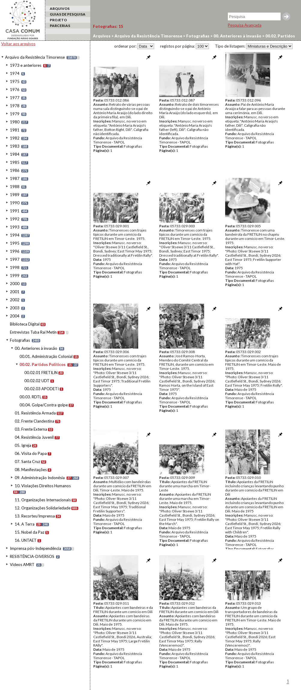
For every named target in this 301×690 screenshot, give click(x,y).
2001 (14, 291)
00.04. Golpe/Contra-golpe (43, 404)
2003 (14, 307)
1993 (14, 227)
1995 (14, 243)
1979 (14, 113)
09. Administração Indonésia (40, 477)
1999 (14, 275)
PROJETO (58, 20)
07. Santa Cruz (27, 461)
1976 (14, 89)
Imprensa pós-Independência (35, 548)
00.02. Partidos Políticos (42, 364)
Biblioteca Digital (25, 324)
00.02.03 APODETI (41, 388)
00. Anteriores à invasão (36, 348)
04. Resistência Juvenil (34, 437)
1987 (14, 178)
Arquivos (102, 36)
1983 (14, 146)
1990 (14, 202)
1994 (14, 235)
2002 (14, 299)
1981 (14, 130)
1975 (14, 81)
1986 (14, 170)
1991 (14, 210)
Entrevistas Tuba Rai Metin (33, 332)
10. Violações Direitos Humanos (43, 485)
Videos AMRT (22, 564)
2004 (14, 316)
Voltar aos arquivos (18, 43)
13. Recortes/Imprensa (35, 516)
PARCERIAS (60, 25)
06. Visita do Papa (31, 453)
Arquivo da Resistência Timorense (35, 57)
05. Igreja (23, 445)
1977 (14, 97)
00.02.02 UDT (36, 380)
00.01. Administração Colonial (46, 356)
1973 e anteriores (25, 65)
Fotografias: (108, 26)
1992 (14, 219)
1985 (14, 162)
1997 (14, 259)
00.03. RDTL (30, 396)
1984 (14, 154)
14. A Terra (24, 524)
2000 (14, 283)
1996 (14, 251)
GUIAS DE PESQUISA (67, 14)
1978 (14, 105)
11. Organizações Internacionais (43, 499)
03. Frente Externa (31, 429)
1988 (14, 186)
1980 (14, 121)
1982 (14, 138)
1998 (14, 267)
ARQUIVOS (60, 8)
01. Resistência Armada (35, 413)
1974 (14, 73)
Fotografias (20, 340)
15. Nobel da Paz (29, 532)
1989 (14, 194)
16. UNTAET (26, 540)
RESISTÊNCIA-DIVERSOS (32, 556)
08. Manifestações (31, 469)
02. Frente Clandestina (34, 421)
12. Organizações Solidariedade (42, 508)
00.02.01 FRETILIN (41, 372)
